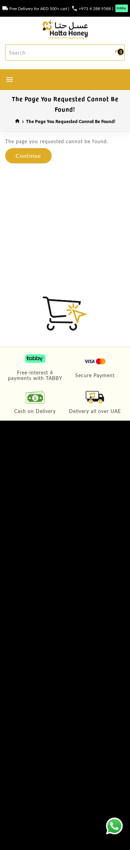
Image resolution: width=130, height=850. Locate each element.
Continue (28, 156)
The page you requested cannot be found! (70, 121)
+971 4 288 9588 (95, 8)
